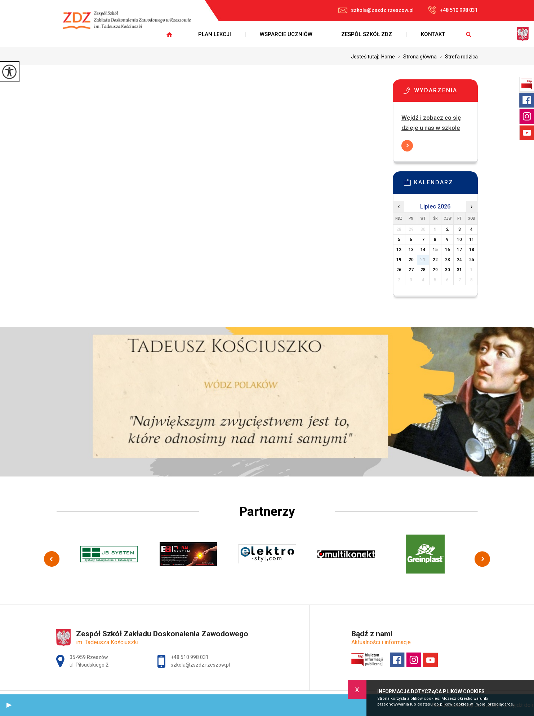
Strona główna (416, 56)
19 (398, 259)
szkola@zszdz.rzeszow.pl (376, 10)
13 (411, 249)
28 (423, 269)
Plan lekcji (214, 34)
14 (423, 249)
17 (459, 249)
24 (459, 259)
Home (388, 56)
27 (411, 269)
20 (411, 259)
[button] (9, 705)
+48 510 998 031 (453, 10)
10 (459, 239)
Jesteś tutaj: (366, 56)
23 (447, 259)
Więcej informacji (407, 145)
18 (471, 249)
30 (447, 269)
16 (447, 249)
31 (459, 269)
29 (435, 269)
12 (398, 249)
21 (423, 259)
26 (398, 269)
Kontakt (433, 34)
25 (471, 259)
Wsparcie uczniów (286, 34)
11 (471, 239)
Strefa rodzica (457, 56)
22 (435, 259)
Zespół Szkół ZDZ (366, 34)
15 (435, 249)
